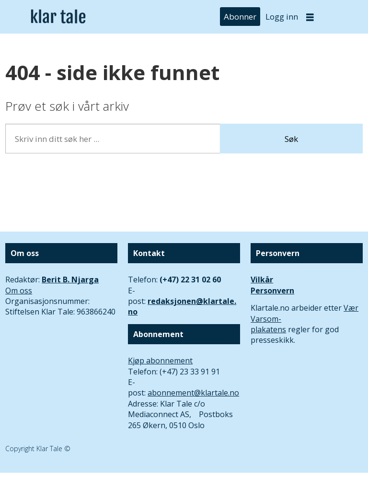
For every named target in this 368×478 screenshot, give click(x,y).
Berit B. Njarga (70, 279)
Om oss (18, 290)
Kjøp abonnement (160, 360)
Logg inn (281, 16)
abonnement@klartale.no (193, 392)
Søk (291, 138)
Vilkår (262, 279)
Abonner (240, 16)
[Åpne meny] (310, 17)
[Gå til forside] (58, 17)
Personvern (272, 290)
